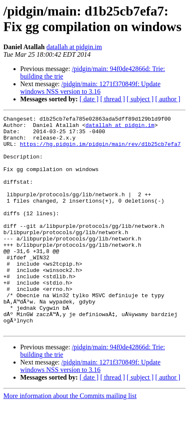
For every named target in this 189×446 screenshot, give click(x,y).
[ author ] (168, 99)
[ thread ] (112, 99)
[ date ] (89, 99)
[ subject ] (140, 99)
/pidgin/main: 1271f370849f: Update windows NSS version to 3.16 (90, 87)
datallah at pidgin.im (74, 46)
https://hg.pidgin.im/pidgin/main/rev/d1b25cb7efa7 (100, 150)
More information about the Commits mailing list (69, 438)
